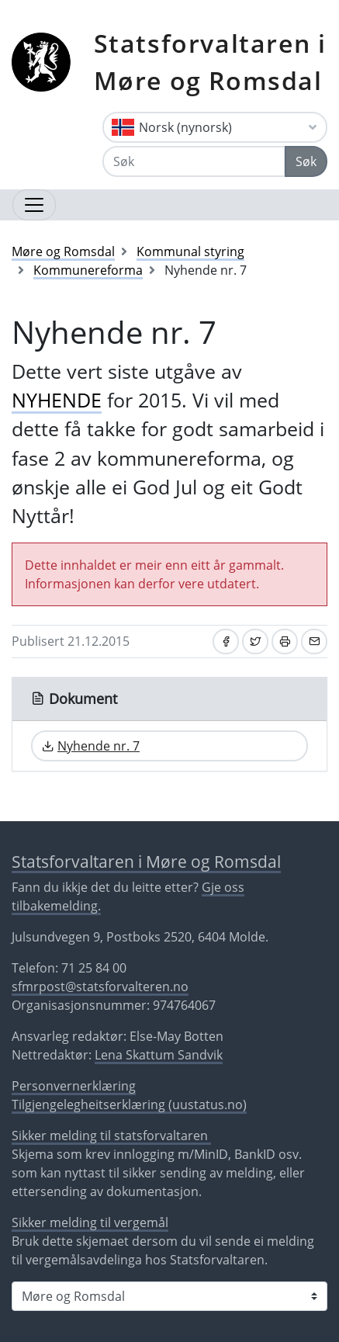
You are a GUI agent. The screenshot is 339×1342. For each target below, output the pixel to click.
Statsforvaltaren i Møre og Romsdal (210, 61)
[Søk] (193, 161)
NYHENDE (57, 400)
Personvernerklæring (74, 1085)
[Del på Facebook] (226, 641)
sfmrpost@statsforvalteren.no (100, 986)
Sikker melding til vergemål (90, 1222)
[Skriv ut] (285, 641)
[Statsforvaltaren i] (169, 1296)
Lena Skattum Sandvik (159, 1054)
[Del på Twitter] (255, 641)
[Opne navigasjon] (34, 204)
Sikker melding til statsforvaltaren (111, 1135)
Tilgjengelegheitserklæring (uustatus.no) (129, 1104)
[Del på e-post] (314, 641)
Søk (306, 161)
